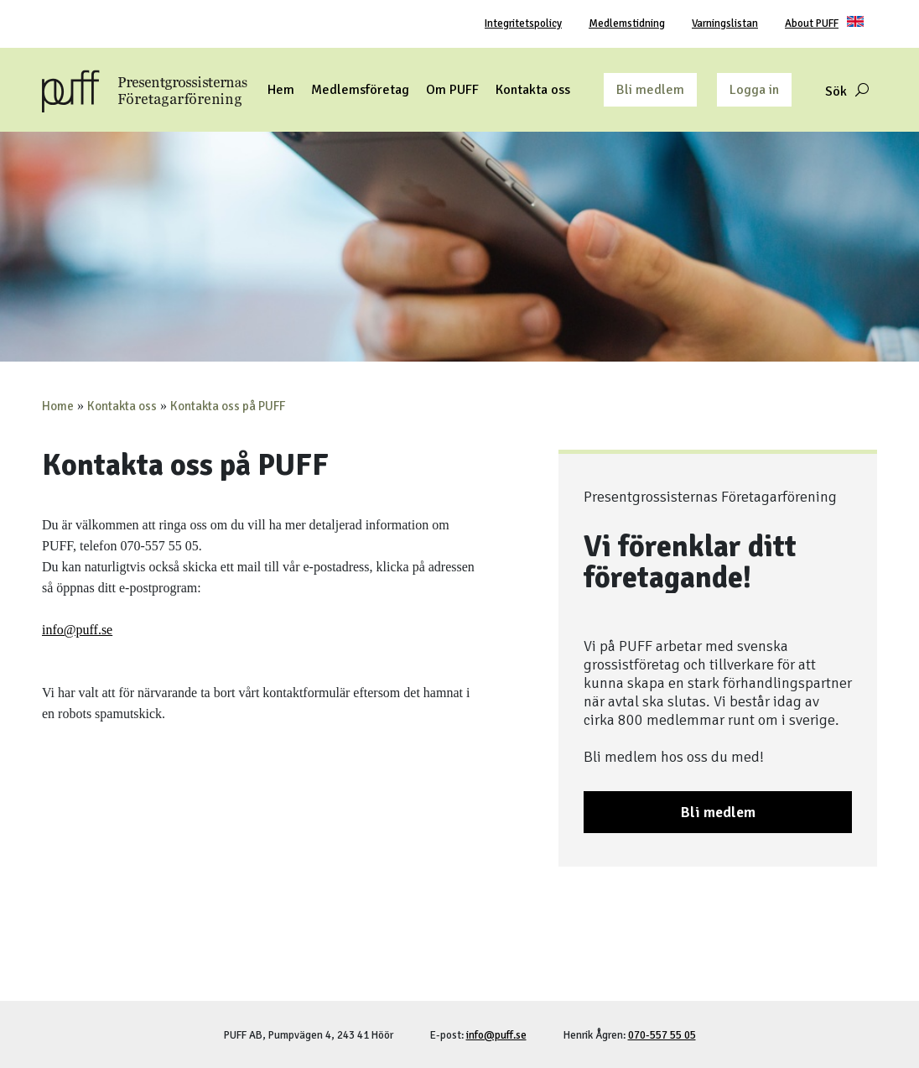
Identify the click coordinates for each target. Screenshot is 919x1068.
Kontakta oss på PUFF (227, 406)
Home (58, 406)
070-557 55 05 (662, 1035)
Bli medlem (650, 89)
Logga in (754, 89)
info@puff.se (77, 630)
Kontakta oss (122, 406)
